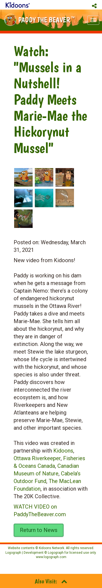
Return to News (38, 530)
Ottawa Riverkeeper (37, 458)
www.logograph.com (51, 557)
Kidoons (63, 450)
